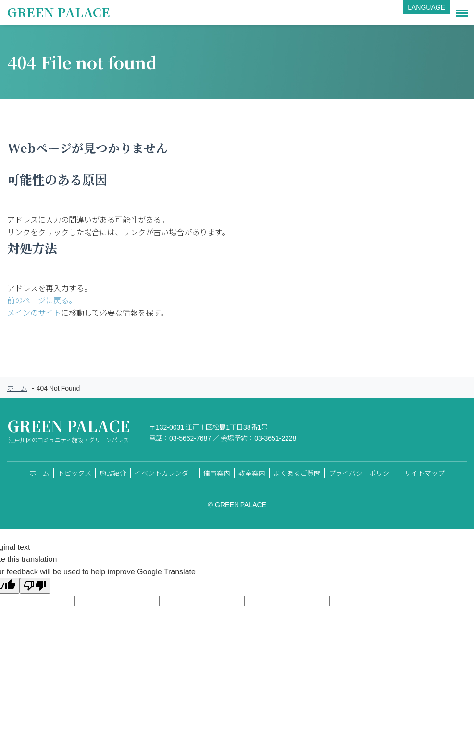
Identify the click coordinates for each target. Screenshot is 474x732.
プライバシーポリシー (362, 473)
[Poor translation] (35, 586)
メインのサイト (34, 312)
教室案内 (251, 473)
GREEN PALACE (58, 12)
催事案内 (216, 473)
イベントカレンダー (165, 473)
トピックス (74, 473)
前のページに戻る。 (41, 300)
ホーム (17, 388)
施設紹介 (113, 473)
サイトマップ (424, 473)
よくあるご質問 (297, 473)
